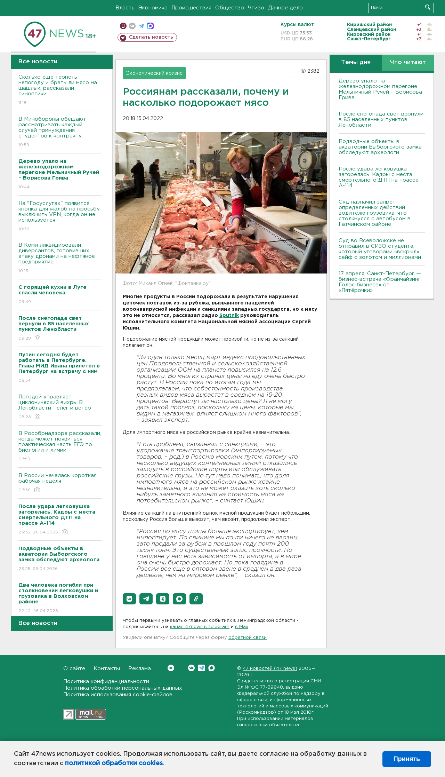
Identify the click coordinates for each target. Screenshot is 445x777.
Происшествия (191, 8)
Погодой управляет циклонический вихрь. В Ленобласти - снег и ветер (60, 407)
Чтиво (256, 8)
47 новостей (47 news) (270, 669)
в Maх (241, 627)
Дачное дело (285, 8)
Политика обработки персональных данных (122, 688)
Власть (125, 8)
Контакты (107, 668)
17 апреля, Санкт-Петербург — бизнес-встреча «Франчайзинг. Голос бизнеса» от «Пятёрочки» (380, 282)
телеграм (141, 26)
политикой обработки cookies (114, 763)
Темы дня (356, 62)
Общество (229, 8)
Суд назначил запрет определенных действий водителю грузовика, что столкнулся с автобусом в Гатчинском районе (375, 213)
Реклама (139, 668)
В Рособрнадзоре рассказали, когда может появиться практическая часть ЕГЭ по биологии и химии (60, 446)
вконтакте (132, 26)
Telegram (201, 668)
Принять (407, 758)
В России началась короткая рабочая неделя (60, 483)
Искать (427, 7)
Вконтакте (171, 668)
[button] (129, 598)
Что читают (408, 62)
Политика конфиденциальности (106, 681)
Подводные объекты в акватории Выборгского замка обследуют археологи (380, 147)
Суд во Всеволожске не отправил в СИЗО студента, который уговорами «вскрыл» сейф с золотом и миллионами (380, 249)
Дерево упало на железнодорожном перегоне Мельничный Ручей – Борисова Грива (380, 89)
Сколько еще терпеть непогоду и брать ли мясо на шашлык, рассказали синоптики (60, 90)
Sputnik (229, 316)
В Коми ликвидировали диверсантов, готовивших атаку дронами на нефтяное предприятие (60, 258)
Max (211, 668)
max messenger (150, 26)
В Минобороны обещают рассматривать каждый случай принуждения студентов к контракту (60, 132)
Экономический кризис (154, 73)
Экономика (153, 8)
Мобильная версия (123, 26)
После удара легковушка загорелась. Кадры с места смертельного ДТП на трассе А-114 (379, 177)
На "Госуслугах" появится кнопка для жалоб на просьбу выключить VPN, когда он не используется (60, 216)
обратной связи (247, 638)
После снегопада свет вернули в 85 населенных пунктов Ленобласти (381, 119)
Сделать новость (151, 37)
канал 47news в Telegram (199, 627)
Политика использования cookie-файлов (117, 694)
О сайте (74, 668)
